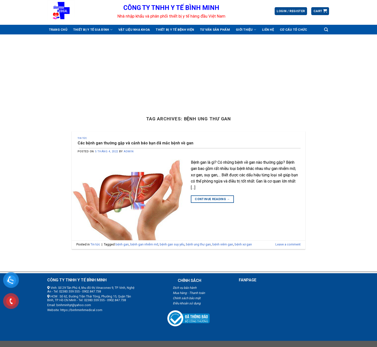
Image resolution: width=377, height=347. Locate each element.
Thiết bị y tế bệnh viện (175, 29)
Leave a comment (288, 244)
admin (128, 151)
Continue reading (212, 199)
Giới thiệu (246, 29)
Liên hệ (268, 29)
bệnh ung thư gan (198, 244)
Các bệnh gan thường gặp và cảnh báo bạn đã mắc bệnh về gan (135, 143)
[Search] (326, 29)
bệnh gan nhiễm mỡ (144, 244)
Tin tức (82, 138)
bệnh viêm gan (222, 244)
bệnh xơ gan (243, 244)
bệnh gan (122, 244)
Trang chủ (58, 29)
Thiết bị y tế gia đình (92, 29)
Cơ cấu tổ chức (293, 29)
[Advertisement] (188, 71)
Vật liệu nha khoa (134, 29)
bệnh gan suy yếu (172, 244)
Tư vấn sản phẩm (215, 29)
